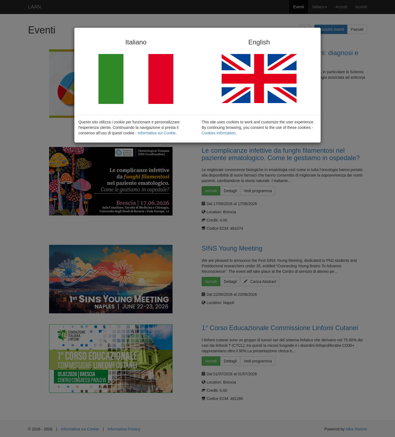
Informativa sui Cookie (157, 133)
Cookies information (219, 133)
